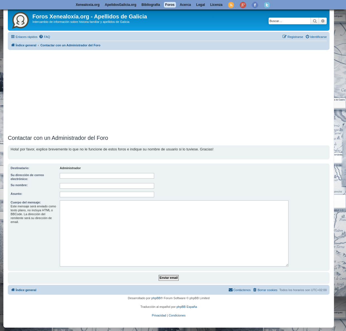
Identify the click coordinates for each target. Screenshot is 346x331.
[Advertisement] (175, 91)
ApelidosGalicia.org (120, 5)
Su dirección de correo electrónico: (27, 177)
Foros (170, 5)
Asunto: (16, 193)
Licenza (216, 5)
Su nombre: (19, 185)
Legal (200, 5)
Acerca (185, 5)
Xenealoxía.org (87, 5)
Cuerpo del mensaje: (26, 202)
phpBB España (186, 306)
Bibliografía (151, 5)
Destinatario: (20, 168)
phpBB (156, 298)
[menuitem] (44, 36)
